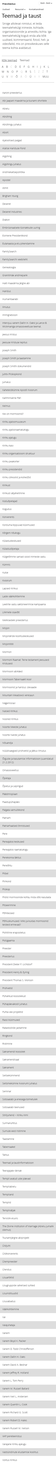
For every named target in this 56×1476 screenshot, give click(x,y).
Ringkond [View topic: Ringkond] (7, 1035)
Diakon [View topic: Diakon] (6, 219)
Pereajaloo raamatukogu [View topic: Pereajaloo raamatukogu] (15, 849)
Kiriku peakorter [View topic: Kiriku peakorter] (10, 461)
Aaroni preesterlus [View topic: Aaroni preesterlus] (12, 92)
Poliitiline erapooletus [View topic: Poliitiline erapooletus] (13, 932)
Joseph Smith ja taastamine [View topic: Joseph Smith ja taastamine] (16, 358)
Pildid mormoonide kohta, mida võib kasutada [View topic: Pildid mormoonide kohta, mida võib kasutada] (26, 897)
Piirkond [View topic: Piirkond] (6, 881)
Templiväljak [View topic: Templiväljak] (8, 1210)
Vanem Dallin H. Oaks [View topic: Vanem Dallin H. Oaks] (13, 1356)
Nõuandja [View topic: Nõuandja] (7, 742)
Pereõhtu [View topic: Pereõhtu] (7, 865)
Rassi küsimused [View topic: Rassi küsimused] (11, 1019)
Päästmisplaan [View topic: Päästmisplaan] (9, 794)
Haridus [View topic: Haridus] (6, 291)
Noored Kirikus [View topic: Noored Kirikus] (10, 719)
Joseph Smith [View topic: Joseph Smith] (9, 350)
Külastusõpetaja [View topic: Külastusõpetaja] (10, 548)
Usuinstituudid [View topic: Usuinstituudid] (10, 1293)
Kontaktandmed (36, 9)
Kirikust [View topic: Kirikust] (6, 485)
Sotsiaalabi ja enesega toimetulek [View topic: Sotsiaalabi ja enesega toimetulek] (19, 1099)
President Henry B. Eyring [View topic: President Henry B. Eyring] (15, 972)
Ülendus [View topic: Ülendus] (6, 1269)
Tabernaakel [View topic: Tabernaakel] (8, 1146)
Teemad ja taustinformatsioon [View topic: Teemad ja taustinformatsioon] (18, 1162)
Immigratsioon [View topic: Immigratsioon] (9, 315)
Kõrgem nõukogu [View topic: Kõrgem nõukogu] (11, 532)
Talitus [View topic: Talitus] (5, 1154)
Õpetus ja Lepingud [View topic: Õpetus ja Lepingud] (12, 786)
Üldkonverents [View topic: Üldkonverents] (10, 1253)
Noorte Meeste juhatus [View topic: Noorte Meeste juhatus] (14, 727)
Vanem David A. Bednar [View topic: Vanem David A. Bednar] (14, 1364)
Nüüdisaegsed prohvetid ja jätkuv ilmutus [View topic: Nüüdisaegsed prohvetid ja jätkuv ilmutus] (24, 750)
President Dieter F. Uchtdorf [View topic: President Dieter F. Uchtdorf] (17, 964)
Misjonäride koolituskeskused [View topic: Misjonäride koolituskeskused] (18, 636)
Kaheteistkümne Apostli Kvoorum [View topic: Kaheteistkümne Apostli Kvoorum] (19, 390)
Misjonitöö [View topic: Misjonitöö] (7, 644)
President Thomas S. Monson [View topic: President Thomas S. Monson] (17, 980)
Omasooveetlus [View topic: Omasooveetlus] (10, 770)
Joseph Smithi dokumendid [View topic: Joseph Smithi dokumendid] (16, 366)
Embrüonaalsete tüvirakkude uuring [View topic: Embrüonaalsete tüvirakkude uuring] (21, 227)
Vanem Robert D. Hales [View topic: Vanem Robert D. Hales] (14, 1420)
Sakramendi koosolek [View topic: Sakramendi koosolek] (13, 1051)
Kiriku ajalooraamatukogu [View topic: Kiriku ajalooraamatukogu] (15, 429)
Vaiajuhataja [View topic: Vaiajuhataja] (8, 1325)
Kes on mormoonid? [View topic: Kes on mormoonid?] (13, 413)
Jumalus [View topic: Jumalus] (6, 382)
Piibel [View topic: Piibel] (5, 873)
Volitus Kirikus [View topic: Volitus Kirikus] (9, 1460)
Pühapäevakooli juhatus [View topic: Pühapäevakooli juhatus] (14, 1004)
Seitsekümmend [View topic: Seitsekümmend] (11, 1075)
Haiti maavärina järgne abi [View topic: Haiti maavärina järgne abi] (16, 283)
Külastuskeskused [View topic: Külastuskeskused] (11, 540)
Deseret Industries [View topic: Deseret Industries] (12, 211)
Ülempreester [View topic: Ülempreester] (9, 1261)
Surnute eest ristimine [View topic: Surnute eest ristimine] (14, 1131)
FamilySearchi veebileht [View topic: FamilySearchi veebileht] (14, 259)
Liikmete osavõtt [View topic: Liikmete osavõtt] (11, 612)
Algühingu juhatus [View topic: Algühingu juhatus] (11, 164)
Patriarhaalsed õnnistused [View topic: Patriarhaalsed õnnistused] (16, 825)
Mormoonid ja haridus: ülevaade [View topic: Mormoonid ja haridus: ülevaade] (19, 687)
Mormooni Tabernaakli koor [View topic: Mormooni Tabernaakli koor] (17, 679)
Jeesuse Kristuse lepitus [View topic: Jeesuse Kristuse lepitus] (14, 342)
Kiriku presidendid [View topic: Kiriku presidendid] (12, 469)
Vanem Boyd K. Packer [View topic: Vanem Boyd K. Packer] (14, 1341)
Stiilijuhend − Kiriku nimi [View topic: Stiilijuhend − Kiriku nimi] (15, 1115)
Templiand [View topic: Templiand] (8, 1194)
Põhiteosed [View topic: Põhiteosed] (8, 913)
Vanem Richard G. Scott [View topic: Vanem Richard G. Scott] (14, 1412)
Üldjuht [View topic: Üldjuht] (6, 1245)
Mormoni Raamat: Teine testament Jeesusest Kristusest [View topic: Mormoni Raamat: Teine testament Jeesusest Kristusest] (25, 661)
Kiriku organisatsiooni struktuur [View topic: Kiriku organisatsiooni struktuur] (18, 453)
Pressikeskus (9, 4)
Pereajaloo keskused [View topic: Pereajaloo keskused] (13, 841)
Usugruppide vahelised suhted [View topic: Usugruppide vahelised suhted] (18, 1285)
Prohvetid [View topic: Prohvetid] (7, 988)
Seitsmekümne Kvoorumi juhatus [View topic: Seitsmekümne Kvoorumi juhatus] (19, 1083)
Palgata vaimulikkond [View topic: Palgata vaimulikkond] (13, 810)
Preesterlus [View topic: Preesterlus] (8, 956)
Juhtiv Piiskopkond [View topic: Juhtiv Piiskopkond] (12, 374)
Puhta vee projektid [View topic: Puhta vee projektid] (12, 1012)
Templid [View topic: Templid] (6, 1202)
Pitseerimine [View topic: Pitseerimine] (9, 905)
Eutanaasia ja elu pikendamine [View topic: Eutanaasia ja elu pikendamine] (18, 243)
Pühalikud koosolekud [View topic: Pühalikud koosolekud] (14, 996)
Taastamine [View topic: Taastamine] (8, 1139)
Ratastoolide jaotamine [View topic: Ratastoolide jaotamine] (14, 1027)
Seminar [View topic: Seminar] (6, 1091)
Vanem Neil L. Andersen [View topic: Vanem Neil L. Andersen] (15, 1396)
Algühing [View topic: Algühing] (6, 156)
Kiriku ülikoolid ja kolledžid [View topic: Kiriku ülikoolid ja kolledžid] (16, 477)
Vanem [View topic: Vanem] (6, 1333)
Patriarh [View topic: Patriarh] (6, 817)
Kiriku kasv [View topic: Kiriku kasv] (7, 445)
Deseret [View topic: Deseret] (6, 203)
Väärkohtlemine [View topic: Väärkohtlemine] (10, 1309)
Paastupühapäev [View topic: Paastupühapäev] (11, 802)
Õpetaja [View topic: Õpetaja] (6, 778)
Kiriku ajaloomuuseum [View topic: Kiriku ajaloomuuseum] (14, 421)
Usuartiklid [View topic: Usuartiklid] (8, 1277)
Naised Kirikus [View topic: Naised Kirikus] (9, 711)
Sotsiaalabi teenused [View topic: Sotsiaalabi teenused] (13, 1107)
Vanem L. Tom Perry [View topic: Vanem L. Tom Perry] (12, 1380)
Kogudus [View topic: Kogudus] (6, 509)
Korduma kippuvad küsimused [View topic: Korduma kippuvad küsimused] (18, 525)
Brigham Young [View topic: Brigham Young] (10, 196)
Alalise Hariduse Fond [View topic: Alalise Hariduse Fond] (14, 148)
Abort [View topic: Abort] (5, 132)
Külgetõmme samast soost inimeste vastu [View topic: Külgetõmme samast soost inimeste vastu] (24, 556)
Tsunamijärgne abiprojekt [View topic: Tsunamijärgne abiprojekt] (15, 1237)
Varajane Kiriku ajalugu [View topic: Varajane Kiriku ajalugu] (14, 1444)
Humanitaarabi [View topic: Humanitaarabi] (10, 299)
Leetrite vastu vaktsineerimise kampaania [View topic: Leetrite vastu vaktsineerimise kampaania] (24, 604)
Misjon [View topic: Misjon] (5, 628)
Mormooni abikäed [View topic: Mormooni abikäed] (12, 671)
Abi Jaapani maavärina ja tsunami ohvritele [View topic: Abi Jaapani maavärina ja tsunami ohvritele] (24, 100)
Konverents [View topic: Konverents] (8, 517)
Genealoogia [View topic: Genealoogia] (9, 267)
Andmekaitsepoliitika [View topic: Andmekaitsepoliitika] (13, 172)
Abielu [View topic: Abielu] (5, 108)
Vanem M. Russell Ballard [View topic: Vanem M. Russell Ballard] (15, 1388)
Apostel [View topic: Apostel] (6, 180)
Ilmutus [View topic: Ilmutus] (6, 307)
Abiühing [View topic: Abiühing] (7, 116)
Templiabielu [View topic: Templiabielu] (9, 1186)
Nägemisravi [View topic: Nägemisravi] (8, 703)
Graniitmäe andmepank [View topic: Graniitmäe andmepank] (14, 275)
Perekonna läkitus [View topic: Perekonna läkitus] (11, 857)
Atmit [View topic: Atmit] (5, 188)
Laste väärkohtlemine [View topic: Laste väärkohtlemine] (13, 596)
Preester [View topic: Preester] (6, 948)
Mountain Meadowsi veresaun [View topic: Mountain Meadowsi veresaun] (18, 695)
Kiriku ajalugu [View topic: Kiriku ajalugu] (9, 437)
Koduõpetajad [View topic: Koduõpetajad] (9, 501)
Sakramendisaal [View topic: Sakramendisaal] (10, 1059)
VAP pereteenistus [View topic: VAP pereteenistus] (12, 1436)
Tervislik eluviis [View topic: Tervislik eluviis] (10, 1218)
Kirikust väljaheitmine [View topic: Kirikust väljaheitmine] (13, 493)
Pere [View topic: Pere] (4, 833)
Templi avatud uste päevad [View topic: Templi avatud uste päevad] (16, 1178)
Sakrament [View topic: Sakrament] (8, 1067)
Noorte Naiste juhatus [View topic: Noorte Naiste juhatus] (13, 735)
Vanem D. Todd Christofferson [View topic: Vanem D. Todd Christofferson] (18, 1349)
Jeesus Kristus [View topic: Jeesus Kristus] (9, 334)
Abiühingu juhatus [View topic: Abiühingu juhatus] (11, 124)
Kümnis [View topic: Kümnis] (6, 564)
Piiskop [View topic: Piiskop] (6, 889)
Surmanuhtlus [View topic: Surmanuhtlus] (9, 1123)
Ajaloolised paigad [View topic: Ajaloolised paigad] (12, 140)
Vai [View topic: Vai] (4, 1317)
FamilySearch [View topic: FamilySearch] (9, 251)
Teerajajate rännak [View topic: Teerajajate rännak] (12, 1170)
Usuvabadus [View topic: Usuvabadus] (8, 1301)
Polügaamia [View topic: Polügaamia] (8, 940)
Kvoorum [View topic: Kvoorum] (7, 580)
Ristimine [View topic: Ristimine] (7, 1043)
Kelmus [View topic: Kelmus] (6, 405)
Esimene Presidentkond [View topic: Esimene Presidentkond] (15, 235)
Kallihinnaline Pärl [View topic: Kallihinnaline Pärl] (11, 398)
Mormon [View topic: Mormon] (6, 652)
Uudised (6, 9)
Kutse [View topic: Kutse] (5, 572)
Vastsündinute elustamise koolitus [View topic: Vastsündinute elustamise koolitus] (20, 1452)
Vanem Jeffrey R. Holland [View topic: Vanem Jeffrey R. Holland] (15, 1372)
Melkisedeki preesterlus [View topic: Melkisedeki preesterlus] (15, 620)
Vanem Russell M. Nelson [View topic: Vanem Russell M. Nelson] (15, 1428)
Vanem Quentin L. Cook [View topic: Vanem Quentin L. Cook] (14, 1404)
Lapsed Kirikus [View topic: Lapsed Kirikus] (10, 588)
